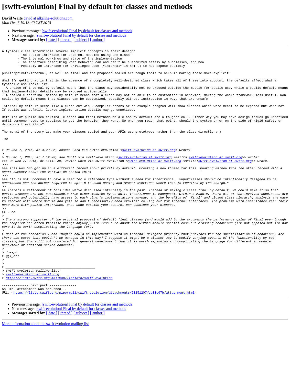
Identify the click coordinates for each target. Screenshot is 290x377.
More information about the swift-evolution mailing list (45, 373)
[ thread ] (65, 40)
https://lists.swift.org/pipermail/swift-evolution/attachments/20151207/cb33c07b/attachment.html (103, 341)
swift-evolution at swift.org (148, 170)
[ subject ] (81, 40)
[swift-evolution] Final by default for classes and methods (87, 31)
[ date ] (51, 40)
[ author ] (97, 40)
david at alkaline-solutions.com (48, 18)
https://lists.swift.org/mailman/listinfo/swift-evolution (59, 324)
